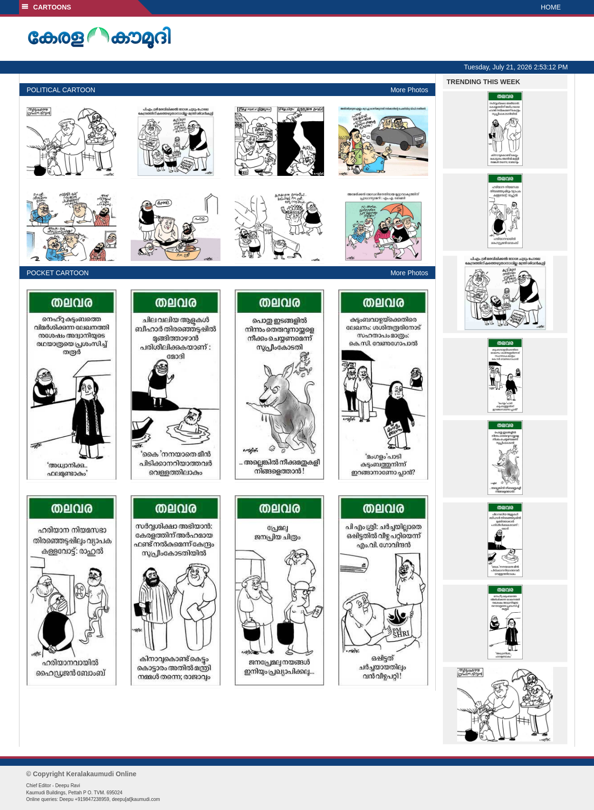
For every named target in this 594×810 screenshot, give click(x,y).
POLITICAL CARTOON (61, 90)
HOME (551, 7)
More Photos (409, 90)
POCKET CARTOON (58, 273)
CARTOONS (46, 7)
